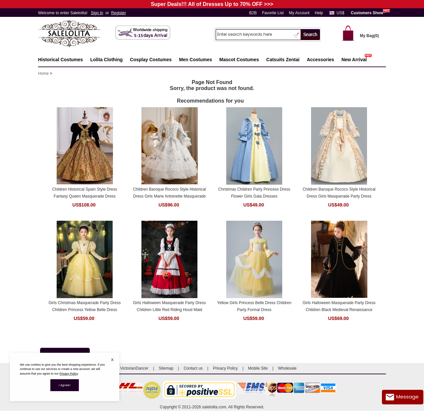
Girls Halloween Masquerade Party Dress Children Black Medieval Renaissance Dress (338, 306)
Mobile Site (258, 368)
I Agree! (65, 385)
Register (118, 13)
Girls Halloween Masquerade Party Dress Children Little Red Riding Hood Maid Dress (169, 306)
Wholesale (287, 368)
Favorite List (273, 13)
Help (319, 13)
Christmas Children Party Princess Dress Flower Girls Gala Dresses (254, 193)
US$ (340, 13)
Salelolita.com (76, 34)
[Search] (253, 34)
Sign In (97, 13)
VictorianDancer (134, 368)
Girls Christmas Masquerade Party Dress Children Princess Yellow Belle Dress (84, 306)
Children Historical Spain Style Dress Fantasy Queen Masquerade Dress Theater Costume (84, 193)
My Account (299, 13)
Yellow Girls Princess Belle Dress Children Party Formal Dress (254, 306)
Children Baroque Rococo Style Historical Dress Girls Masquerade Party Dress (338, 193)
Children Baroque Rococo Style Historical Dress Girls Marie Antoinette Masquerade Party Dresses (169, 193)
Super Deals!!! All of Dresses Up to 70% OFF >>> (212, 4)
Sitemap (166, 368)
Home (43, 73)
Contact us (193, 368)
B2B (253, 13)
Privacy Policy (225, 368)
